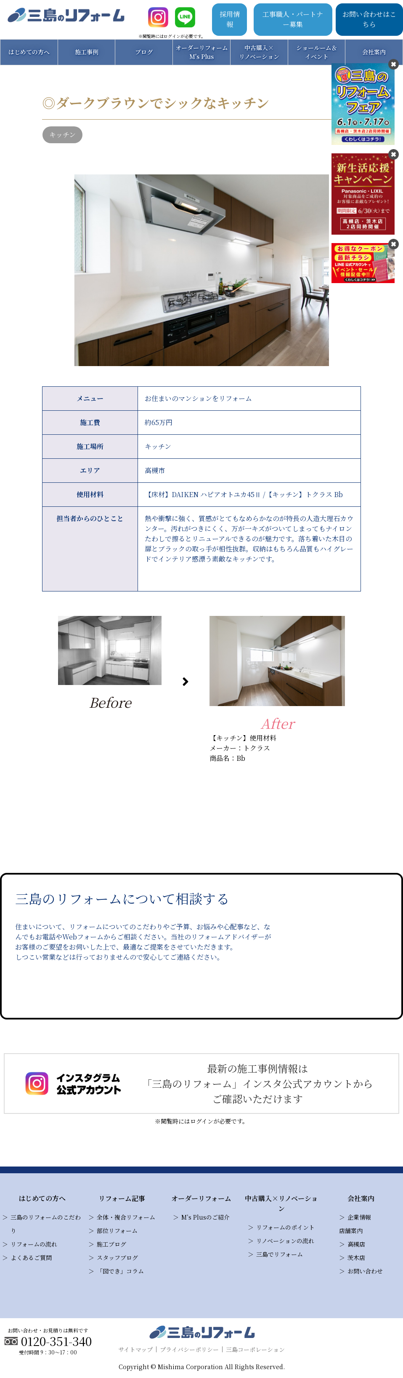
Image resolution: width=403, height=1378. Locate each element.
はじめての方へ (29, 52)
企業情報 (359, 1217)
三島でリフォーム (279, 1254)
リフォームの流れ (34, 1244)
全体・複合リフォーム (126, 1217)
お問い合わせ (365, 1271)
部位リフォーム (117, 1230)
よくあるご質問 (31, 1257)
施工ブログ (111, 1244)
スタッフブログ (117, 1257)
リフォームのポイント (285, 1227)
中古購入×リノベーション (259, 52)
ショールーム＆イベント (316, 52)
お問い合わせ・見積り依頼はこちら (145, 989)
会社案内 (374, 52)
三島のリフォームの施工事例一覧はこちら (201, 811)
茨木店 (356, 1257)
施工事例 (86, 52)
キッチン (62, 134)
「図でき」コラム (120, 1271)
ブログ (144, 52)
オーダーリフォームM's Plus (201, 52)
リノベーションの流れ (285, 1240)
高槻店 (356, 1244)
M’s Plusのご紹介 (205, 1217)
